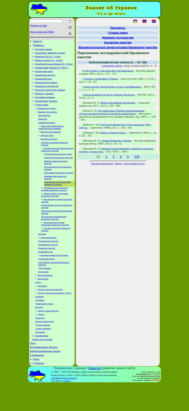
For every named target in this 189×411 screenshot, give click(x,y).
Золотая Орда (47, 146)
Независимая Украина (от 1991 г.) (52, 71)
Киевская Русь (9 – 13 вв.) (48, 59)
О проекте (38, 391)
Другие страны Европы (48, 333)
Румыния (39, 318)
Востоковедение (45, 294)
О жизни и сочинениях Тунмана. (100, 78)
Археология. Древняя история (50, 55)
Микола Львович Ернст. (113, 132)
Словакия (39, 321)
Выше (118, 163)
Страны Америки (43, 352)
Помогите (94, 395)
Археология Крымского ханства (58, 169)
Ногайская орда (45, 269)
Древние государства (47, 120)
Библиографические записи (45, 377)
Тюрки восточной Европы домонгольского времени (51, 137)
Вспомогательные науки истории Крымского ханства (57, 161)
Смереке (67, 408)
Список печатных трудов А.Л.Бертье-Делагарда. (109, 94)
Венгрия (39, 329)
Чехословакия (44, 287)
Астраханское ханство (48, 258)
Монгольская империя (51, 142)
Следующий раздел (134, 163)
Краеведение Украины (46, 108)
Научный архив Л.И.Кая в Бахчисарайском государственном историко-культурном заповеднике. (111, 112)
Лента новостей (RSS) (42, 32)
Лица (33, 368)
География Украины (45, 104)
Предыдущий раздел (102, 163)
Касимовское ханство (48, 261)
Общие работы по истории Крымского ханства (54, 208)
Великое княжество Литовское (54, 273)
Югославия (43, 291)
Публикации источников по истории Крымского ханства (54, 202)
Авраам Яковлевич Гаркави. (116, 140)
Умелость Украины (44, 100)
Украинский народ (44, 75)
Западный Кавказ (49, 254)
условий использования (64, 405)
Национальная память (46, 88)
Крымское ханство (49, 150)
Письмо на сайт (38, 25)
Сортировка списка (112, 65)
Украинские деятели (45, 79)
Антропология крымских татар (58, 166)
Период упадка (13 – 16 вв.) (49, 63)
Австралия (40, 356)
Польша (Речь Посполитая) (50, 310)
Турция (41, 337)
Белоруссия (43, 298)
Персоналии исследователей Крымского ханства (57, 196)
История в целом (43, 50)
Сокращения (37, 382)
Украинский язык (43, 84)
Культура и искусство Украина (50, 96)
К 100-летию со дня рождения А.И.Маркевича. (108, 70)
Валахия (42, 250)
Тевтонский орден (46, 277)
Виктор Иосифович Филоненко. (118, 102)
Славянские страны (44, 325)
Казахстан (39, 341)
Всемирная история (47, 117)
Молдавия (42, 306)
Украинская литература (47, 92)
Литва (38, 302)
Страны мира (41, 113)
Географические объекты (44, 373)
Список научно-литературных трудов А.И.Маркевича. (112, 86)
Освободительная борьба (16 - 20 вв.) (54, 67)
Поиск (36, 386)
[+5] (136, 156)
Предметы (38, 46)
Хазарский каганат (46, 132)
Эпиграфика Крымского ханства (58, 185)
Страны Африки (42, 348)
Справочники (41, 360)
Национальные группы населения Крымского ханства (55, 239)
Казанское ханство (46, 265)
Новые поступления (42, 364)
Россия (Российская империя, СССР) (55, 314)
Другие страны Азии (44, 345)
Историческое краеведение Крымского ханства (53, 233)
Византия (42, 128)
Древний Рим (44, 124)
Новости (37, 42)
